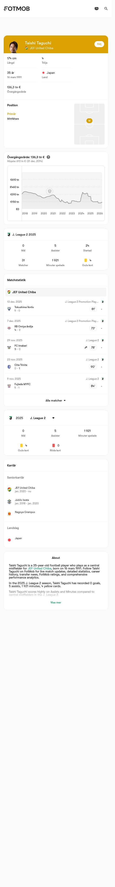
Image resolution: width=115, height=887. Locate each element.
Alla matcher (56, 400)
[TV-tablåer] (96, 8)
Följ (99, 44)
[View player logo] (14, 47)
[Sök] (106, 8)
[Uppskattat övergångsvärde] (48, 157)
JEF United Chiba (39, 568)
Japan (48, 72)
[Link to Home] (16, 8)
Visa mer (56, 602)
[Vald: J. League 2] (43, 418)
